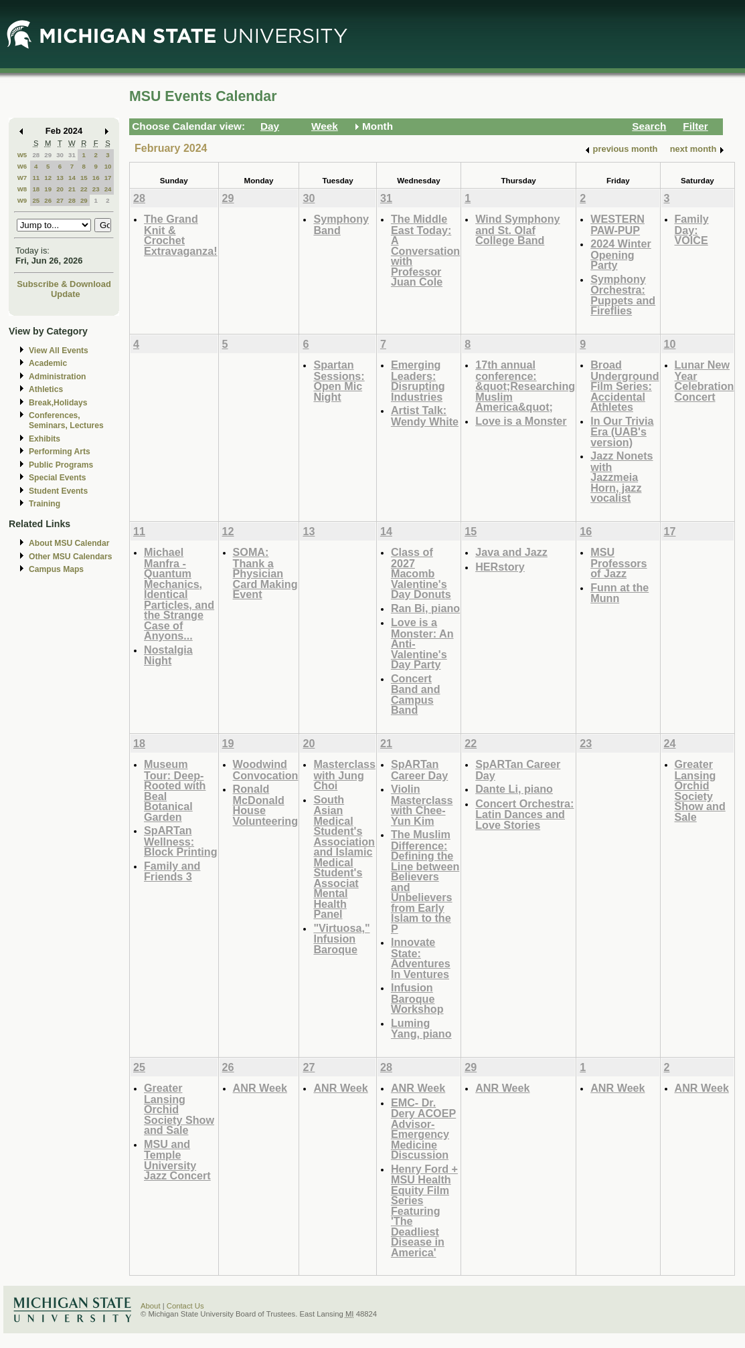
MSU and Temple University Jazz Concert (177, 1160)
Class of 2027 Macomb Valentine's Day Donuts (421, 573)
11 (35, 177)
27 (60, 200)
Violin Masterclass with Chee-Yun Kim (422, 805)
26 (48, 200)
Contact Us (185, 1306)
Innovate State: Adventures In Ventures (420, 958)
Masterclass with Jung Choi (344, 774)
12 (48, 177)
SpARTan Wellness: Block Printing (181, 841)
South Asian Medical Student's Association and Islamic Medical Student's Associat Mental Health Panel (344, 857)
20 (60, 189)
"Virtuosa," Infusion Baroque (341, 938)
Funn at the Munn (619, 593)
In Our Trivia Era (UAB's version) (621, 431)
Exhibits (44, 439)
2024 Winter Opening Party (620, 254)
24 (108, 189)
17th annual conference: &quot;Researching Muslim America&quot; (525, 386)
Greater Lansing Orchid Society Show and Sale (700, 790)
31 (72, 155)
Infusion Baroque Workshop (417, 998)
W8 (22, 189)
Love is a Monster (520, 421)
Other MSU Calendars (70, 556)
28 (35, 155)
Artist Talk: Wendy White (425, 415)
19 (48, 189)
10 (108, 166)
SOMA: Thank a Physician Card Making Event (265, 573)
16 (96, 177)
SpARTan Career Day (419, 769)
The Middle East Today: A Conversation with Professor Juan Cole (425, 250)
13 (60, 177)
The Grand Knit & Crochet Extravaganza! (181, 235)
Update (65, 294)
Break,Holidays (58, 402)
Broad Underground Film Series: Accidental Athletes (624, 386)
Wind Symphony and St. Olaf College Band (517, 229)
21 (72, 189)
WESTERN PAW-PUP (617, 224)
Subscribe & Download (64, 284)
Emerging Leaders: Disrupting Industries (418, 381)
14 (72, 177)
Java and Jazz (511, 552)
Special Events (57, 477)
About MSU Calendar (69, 543)
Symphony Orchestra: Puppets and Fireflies (622, 295)
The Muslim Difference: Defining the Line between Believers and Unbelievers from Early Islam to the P (425, 881)
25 (35, 200)
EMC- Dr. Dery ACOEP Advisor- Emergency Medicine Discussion (423, 1128)
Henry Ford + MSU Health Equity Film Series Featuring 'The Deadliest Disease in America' (424, 1210)
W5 (22, 155)
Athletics (46, 389)
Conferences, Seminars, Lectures (66, 420)
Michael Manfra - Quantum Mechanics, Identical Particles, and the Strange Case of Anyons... (179, 594)
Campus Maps (56, 569)
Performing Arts (59, 451)
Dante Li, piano (514, 789)
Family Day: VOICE (692, 229)
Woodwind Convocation (266, 769)
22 (84, 189)
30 (60, 155)
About (151, 1306)
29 (48, 155)
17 (108, 177)
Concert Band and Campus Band (415, 694)
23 (96, 189)
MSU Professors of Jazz (618, 562)
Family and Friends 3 (172, 871)
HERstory (500, 567)
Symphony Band (341, 224)
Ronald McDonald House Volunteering (266, 805)
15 (84, 177)
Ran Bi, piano (425, 608)
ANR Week (260, 1088)
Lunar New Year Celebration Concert (704, 381)
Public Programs (61, 465)
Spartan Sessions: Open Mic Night (338, 381)
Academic (48, 363)
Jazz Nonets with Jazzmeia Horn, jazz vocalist (621, 477)
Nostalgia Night (168, 655)
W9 (22, 200)
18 (35, 189)
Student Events (58, 491)
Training (44, 503)
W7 (22, 177)
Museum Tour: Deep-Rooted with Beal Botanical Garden (174, 790)
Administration (57, 376)
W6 (22, 166)
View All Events (58, 350)
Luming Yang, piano (421, 1028)
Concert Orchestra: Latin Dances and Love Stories (524, 814)
